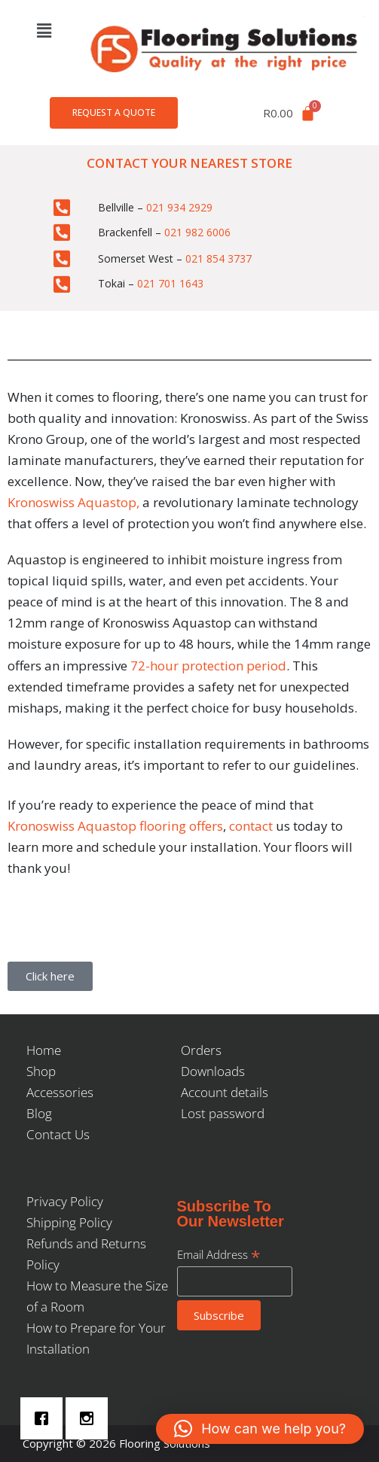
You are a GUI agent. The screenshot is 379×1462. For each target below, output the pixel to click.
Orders (201, 1050)
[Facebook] (45, 1418)
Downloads (213, 1071)
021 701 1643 (170, 283)
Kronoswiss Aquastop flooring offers (115, 825)
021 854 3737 (218, 258)
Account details (224, 1092)
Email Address (218, 1254)
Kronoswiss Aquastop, (73, 502)
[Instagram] (90, 1418)
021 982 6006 (197, 232)
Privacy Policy (64, 1201)
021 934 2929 (179, 207)
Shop (41, 1071)
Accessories (59, 1092)
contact (251, 825)
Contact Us (58, 1134)
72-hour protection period (206, 665)
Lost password (222, 1113)
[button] (44, 30)
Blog (39, 1113)
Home (43, 1050)
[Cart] (289, 113)
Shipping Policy (69, 1222)
